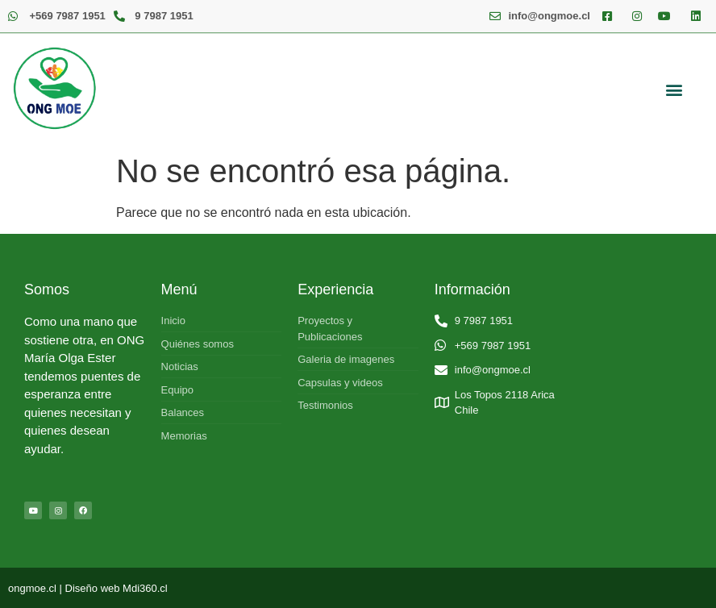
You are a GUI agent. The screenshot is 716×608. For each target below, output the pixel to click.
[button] (673, 89)
